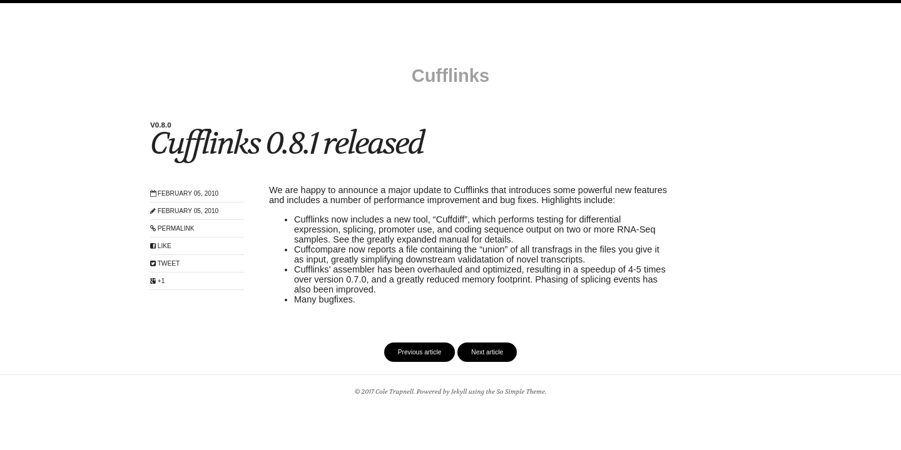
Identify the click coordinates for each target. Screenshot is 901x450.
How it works (469, 9)
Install (247, 9)
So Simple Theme (520, 392)
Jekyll (459, 392)
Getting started (340, 9)
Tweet (165, 263)
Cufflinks (450, 76)
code (622, 9)
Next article (487, 352)
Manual (285, 9)
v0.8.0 (160, 125)
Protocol (524, 9)
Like (160, 245)
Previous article (420, 352)
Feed (655, 9)
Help (425, 9)
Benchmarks (577, 9)
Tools (393, 9)
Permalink (172, 228)
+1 (157, 281)
